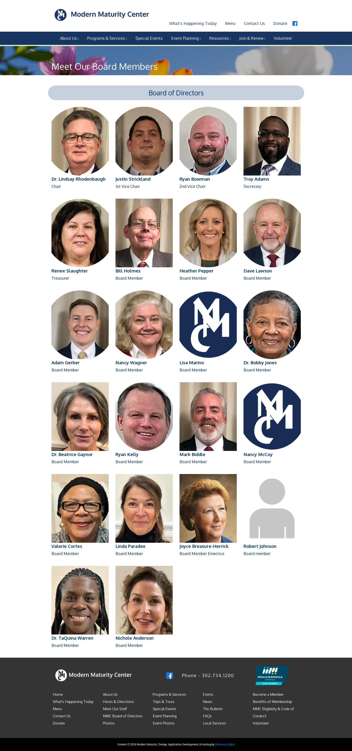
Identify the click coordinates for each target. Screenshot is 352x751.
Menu (228, 21)
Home (58, 693)
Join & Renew (252, 36)
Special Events (149, 36)
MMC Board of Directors (122, 714)
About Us (69, 36)
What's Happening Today (190, 21)
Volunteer (283, 36)
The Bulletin (213, 707)
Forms (208, 693)
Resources (220, 36)
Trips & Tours (164, 700)
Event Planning (186, 36)
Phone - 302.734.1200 (208, 674)
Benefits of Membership (272, 700)
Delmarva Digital (225, 743)
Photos (109, 722)
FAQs (207, 714)
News (207, 700)
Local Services (214, 722)
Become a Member (268, 693)
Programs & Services (107, 36)
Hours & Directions (118, 700)
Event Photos (164, 722)
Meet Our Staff (115, 707)
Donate (280, 21)
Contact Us (253, 21)
